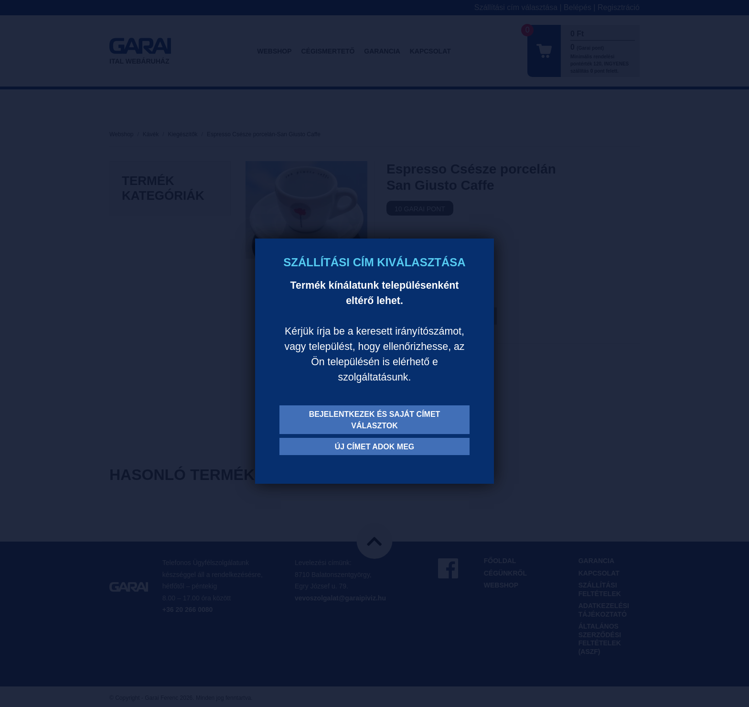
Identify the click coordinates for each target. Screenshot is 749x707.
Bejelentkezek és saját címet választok (374, 420)
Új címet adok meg (375, 447)
